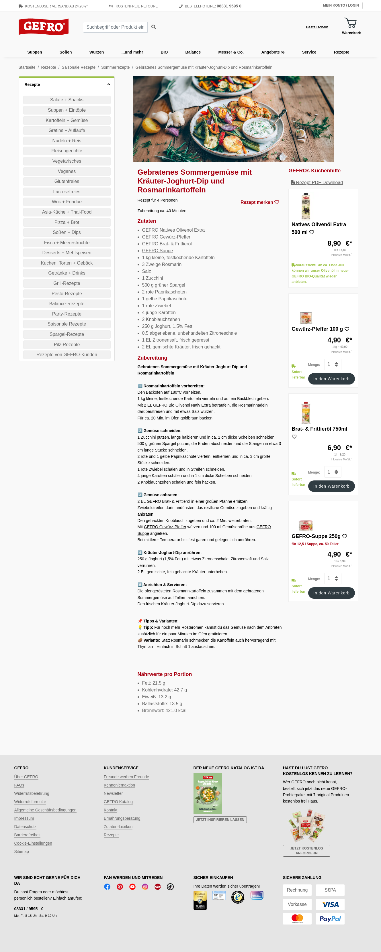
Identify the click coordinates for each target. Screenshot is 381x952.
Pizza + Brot (66, 222)
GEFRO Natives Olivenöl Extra (173, 230)
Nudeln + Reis (66, 140)
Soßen (66, 52)
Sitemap (21, 851)
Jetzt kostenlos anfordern (306, 850)
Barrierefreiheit (27, 835)
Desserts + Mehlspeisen (66, 252)
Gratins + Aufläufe (66, 130)
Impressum (24, 818)
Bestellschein (317, 27)
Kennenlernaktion (119, 785)
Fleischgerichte (66, 150)
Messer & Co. (231, 52)
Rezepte (341, 52)
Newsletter (113, 793)
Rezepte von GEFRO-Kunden (66, 354)
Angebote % (273, 52)
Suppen (34, 52)
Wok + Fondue (67, 201)
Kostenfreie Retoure (133, 6)
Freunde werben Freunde (126, 776)
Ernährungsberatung (122, 818)
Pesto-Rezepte (67, 293)
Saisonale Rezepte (79, 67)
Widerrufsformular (30, 801)
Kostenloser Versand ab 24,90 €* (53, 6)
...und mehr (132, 52)
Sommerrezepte (115, 67)
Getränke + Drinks (66, 273)
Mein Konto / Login (341, 5)
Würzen (96, 52)
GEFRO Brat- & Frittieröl (167, 243)
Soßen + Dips (67, 232)
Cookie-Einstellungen (33, 843)
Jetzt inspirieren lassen (220, 820)
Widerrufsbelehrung (31, 793)
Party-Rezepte (66, 314)
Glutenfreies (66, 181)
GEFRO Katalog (118, 801)
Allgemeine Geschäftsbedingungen (45, 810)
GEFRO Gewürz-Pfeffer (166, 236)
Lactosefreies (66, 191)
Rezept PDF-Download (317, 182)
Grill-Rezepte (66, 283)
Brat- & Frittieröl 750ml (319, 429)
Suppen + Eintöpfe (67, 110)
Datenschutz (25, 826)
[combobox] (115, 27)
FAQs (19, 785)
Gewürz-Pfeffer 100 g (317, 329)
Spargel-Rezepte (67, 334)
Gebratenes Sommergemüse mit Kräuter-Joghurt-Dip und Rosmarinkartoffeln (203, 67)
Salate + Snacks (66, 99)
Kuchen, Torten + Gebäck (67, 263)
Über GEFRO (26, 776)
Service (309, 52)
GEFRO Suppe (157, 250)
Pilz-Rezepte (67, 344)
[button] (66, 83)
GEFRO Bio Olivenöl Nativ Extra (182, 405)
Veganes (67, 171)
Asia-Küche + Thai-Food (67, 212)
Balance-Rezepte (67, 303)
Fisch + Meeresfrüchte (67, 242)
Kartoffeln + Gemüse (67, 120)
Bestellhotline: (210, 6)
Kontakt (110, 810)
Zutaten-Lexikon (118, 826)
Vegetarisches (66, 161)
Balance (193, 52)
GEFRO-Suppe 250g (316, 536)
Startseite (27, 67)
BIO (164, 52)
